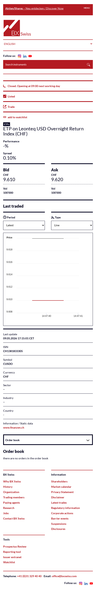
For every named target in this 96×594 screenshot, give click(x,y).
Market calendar (61, 486)
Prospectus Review (14, 546)
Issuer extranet (12, 557)
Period (9, 217)
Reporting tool (12, 551)
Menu (87, 8)
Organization (11, 492)
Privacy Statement (62, 492)
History (7, 486)
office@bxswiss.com (64, 576)
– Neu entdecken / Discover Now (34, 8)
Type (56, 217)
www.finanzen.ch (13, 427)
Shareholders (59, 481)
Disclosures (58, 528)
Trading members (13, 497)
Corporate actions (62, 513)
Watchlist (9, 562)
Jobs (6, 513)
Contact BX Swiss (14, 518)
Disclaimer (57, 497)
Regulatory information (65, 508)
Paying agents (11, 502)
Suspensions (58, 523)
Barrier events (59, 518)
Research (8, 508)
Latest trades (59, 502)
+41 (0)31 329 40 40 (29, 576)
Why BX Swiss (12, 481)
